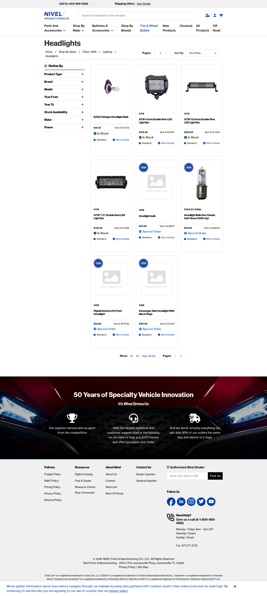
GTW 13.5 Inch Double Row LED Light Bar (199, 121)
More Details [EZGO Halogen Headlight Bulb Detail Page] (122, 139)
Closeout (186, 26)
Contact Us (143, 467)
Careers (110, 480)
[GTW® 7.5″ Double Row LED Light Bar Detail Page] (111, 185)
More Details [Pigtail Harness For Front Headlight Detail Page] (122, 334)
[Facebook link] (171, 501)
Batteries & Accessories (101, 28)
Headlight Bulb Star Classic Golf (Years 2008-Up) (199, 216)
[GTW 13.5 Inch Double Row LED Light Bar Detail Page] (202, 90)
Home (48, 52)
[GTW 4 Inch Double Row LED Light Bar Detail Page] (156, 90)
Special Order (152, 231)
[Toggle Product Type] (83, 74)
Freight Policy (52, 474)
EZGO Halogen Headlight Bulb (111, 117)
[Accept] (235, 586)
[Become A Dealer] (214, 15)
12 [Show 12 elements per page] (131, 356)
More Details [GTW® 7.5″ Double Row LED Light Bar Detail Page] (122, 239)
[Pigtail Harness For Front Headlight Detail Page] (111, 281)
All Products (202, 28)
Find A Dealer (83, 480)
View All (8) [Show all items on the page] (149, 356)
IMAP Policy (51, 480)
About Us (111, 474)
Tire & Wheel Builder (149, 28)
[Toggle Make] (83, 119)
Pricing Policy (52, 487)
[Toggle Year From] (83, 96)
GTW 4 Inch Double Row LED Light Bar (155, 121)
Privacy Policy (52, 493)
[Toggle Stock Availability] (83, 112)
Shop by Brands (127, 28)
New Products (169, 28)
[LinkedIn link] (181, 501)
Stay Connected (84, 492)
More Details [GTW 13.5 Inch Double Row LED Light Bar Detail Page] (213, 143)
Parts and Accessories (53, 28)
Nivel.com (111, 487)
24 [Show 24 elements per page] (137, 356)
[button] (208, 15)
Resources (82, 467)
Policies (49, 467)
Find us (215, 476)
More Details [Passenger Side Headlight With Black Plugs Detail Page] (167, 334)
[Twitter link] (201, 501)
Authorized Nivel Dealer (187, 467)
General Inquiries (146, 480)
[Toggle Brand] (83, 81)
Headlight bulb (147, 216)
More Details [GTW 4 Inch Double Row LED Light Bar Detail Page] (167, 143)
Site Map (143, 567)
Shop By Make (79, 28)
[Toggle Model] (83, 89)
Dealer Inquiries (145, 474)
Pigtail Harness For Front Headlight (108, 312)
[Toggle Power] (83, 127)
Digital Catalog (84, 474)
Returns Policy (53, 500)
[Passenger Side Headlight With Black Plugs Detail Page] (156, 281)
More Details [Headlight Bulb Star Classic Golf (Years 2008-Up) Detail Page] (213, 239)
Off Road (216, 28)
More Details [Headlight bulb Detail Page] (167, 237)
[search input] (138, 15)
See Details (144, 3)
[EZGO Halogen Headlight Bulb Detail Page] (111, 90)
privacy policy (118, 591)
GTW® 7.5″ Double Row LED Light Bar (109, 216)
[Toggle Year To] (83, 104)
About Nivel (113, 467)
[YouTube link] (211, 501)
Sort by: (179, 53)
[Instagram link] (191, 501)
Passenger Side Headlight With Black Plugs (156, 312)
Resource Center (85, 487)
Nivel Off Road (114, 493)
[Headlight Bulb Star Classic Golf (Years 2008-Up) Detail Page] (202, 185)
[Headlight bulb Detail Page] (156, 186)
